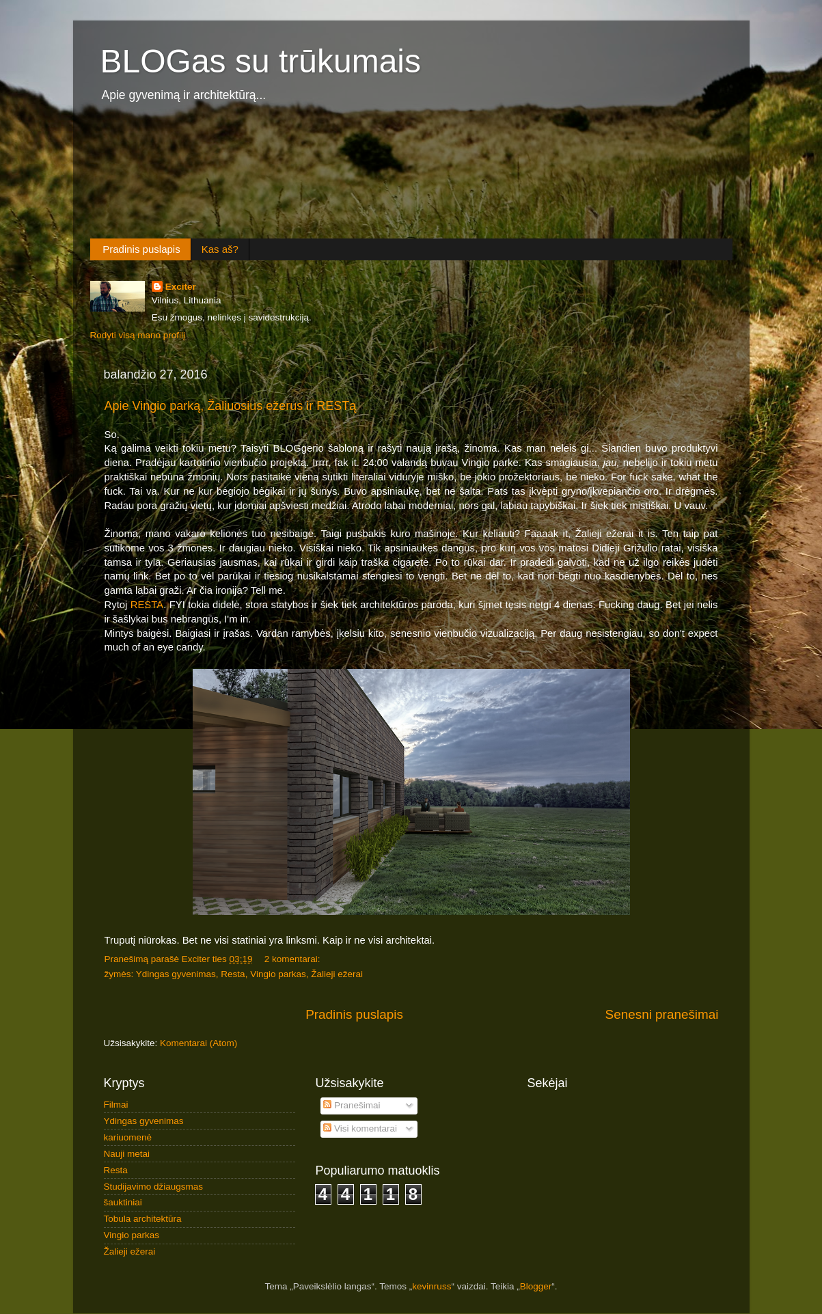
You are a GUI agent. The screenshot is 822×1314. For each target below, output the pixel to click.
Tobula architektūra (143, 1219)
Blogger (536, 1286)
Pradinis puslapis (141, 249)
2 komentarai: (293, 959)
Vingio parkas (278, 974)
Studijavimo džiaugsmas (154, 1186)
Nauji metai (127, 1154)
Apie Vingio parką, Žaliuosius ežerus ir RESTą (231, 406)
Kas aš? (220, 249)
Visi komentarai (360, 1128)
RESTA (147, 604)
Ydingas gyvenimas (176, 974)
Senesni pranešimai (662, 1014)
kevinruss (431, 1286)
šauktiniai (123, 1202)
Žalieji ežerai (337, 974)
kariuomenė (128, 1137)
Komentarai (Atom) (198, 1043)
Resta (233, 974)
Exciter (180, 287)
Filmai (116, 1104)
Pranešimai (351, 1105)
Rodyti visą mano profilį (138, 335)
